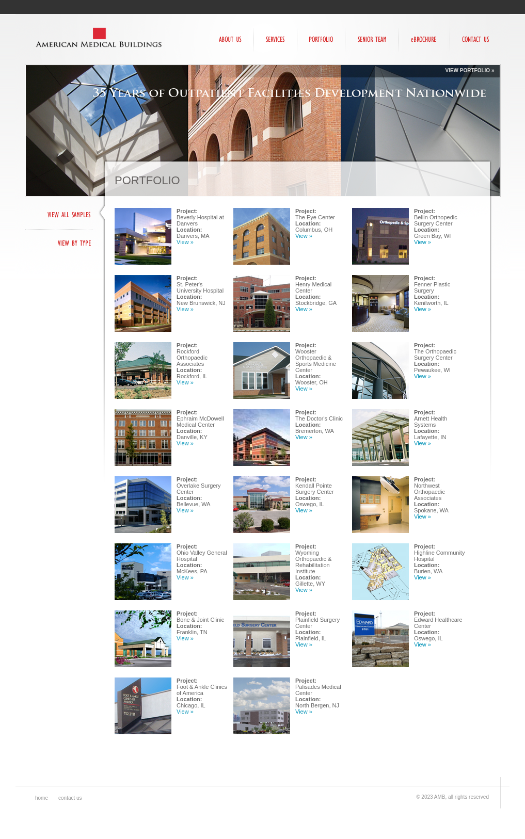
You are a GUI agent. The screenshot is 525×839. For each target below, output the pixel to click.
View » (185, 242)
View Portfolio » (469, 70)
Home (41, 798)
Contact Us (70, 798)
